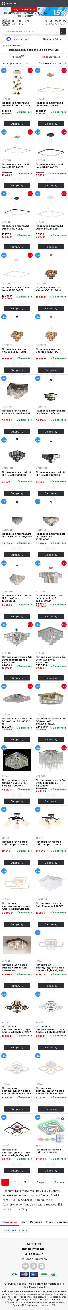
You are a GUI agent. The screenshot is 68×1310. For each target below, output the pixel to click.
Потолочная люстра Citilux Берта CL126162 (49, 843)
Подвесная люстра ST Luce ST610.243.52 (15, 165)
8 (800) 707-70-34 (56, 23)
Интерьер (36, 1222)
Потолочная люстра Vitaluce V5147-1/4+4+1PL (16, 412)
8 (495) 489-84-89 (55, 20)
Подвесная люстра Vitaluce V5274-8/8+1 (48, 350)
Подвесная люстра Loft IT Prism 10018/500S (50, 412)
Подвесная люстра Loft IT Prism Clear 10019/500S (17, 535)
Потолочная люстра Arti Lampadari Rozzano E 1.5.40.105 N (17, 660)
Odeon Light (9, 1230)
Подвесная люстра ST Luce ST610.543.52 (15, 289)
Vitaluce (23, 1230)
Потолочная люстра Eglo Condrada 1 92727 (49, 904)
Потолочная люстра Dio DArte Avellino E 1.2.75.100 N (51, 660)
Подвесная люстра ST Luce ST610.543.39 (49, 227)
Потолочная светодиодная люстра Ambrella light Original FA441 (50, 1091)
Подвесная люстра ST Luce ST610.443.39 (49, 165)
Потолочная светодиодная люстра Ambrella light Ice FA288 (50, 1029)
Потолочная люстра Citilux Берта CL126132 (15, 843)
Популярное (9, 1222)
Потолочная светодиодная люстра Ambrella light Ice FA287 (16, 1029)
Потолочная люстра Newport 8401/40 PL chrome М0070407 (14, 783)
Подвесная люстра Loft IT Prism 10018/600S (16, 473)
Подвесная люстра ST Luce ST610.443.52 (15, 227)
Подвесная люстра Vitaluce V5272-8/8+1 (48, 289)
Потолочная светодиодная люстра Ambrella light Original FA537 (16, 906)
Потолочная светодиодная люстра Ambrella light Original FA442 (16, 1152)
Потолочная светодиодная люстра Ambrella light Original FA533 (50, 968)
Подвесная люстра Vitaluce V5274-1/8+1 (14, 350)
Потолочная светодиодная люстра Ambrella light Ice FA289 (16, 1091)
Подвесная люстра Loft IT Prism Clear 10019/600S (50, 536)
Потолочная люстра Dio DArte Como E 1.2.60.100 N (17, 721)
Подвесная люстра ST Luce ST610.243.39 (49, 104)
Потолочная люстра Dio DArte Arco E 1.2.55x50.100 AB (51, 721)
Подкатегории (51, 57)
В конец (59, 1182)
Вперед (41, 1182)
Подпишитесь (24, 9)
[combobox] (17, 63)
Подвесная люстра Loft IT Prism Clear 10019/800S (16, 598)
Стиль (49, 1222)
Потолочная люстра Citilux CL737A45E (48, 1151)
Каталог (12, 3)
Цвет (24, 1222)
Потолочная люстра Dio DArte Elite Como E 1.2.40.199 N (51, 783)
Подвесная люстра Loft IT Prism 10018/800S (50, 473)
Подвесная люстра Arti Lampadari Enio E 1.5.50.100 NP (50, 598)
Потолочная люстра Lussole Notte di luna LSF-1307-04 (14, 968)
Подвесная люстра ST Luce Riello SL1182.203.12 (16, 104)
